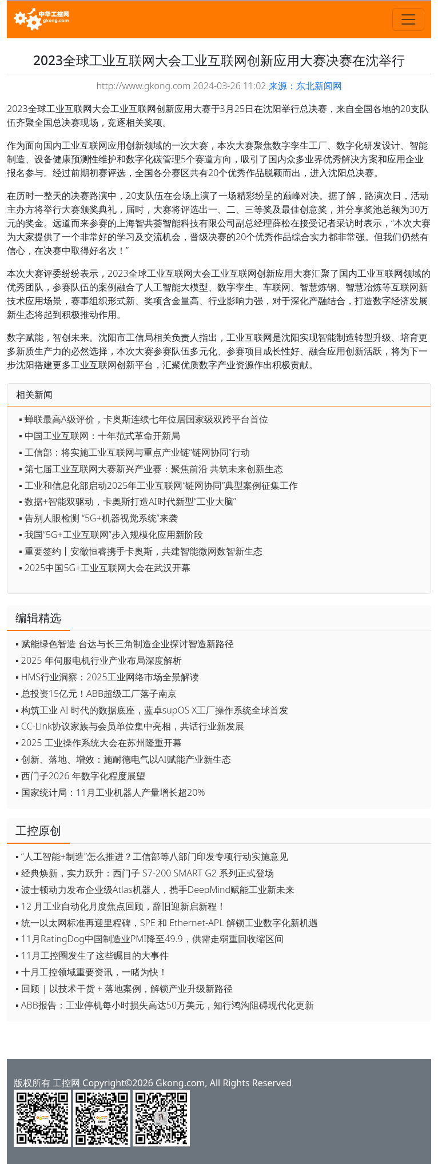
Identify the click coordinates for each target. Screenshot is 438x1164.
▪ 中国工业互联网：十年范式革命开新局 (99, 435)
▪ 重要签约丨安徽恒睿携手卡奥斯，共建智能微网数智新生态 (140, 551)
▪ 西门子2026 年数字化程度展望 (80, 776)
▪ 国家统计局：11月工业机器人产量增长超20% (110, 792)
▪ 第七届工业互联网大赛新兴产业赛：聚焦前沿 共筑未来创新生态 (151, 469)
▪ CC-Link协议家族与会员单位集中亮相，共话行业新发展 (129, 726)
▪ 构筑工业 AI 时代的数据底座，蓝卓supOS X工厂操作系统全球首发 (151, 710)
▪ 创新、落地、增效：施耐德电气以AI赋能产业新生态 (123, 759)
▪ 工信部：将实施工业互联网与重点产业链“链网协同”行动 (134, 452)
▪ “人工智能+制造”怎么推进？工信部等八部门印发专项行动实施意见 (151, 856)
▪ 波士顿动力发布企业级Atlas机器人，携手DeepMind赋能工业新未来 (154, 889)
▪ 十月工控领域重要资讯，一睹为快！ (91, 972)
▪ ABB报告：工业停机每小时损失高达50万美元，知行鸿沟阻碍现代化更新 (164, 1005)
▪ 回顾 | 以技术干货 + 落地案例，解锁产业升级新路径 (124, 988)
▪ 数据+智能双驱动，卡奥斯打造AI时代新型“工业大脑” (127, 501)
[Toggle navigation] (408, 19)
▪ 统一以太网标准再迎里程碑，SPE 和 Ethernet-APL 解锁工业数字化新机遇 (166, 922)
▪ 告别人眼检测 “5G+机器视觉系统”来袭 (98, 518)
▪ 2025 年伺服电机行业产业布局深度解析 (98, 660)
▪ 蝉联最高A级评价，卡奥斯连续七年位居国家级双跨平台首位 (143, 419)
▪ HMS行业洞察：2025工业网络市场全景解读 (107, 677)
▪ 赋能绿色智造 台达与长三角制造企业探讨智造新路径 (124, 643)
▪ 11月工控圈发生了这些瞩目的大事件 (92, 955)
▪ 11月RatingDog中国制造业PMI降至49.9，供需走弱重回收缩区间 (149, 938)
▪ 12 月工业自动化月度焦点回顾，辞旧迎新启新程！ (120, 906)
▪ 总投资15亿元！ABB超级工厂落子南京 (96, 693)
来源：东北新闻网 (305, 85)
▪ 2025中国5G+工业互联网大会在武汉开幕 (104, 567)
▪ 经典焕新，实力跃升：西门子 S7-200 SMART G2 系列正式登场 (144, 873)
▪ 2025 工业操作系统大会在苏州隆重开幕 (98, 742)
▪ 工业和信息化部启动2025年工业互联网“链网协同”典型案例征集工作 (158, 485)
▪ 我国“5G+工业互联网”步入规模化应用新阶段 (111, 534)
